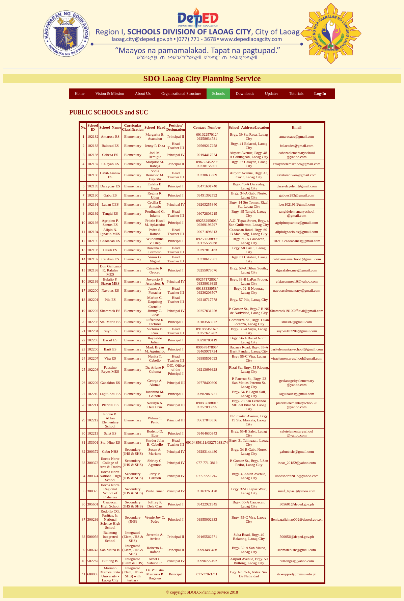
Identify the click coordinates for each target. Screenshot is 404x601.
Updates (271, 93)
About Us (143, 93)
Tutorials (296, 93)
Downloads (245, 93)
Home (79, 93)
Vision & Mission (109, 93)
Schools (218, 93)
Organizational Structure (181, 93)
